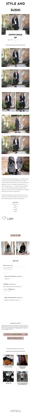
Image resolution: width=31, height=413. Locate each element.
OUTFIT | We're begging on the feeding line (22, 384)
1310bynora (6, 284)
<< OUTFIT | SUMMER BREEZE (13, 334)
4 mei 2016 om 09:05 (12, 284)
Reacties (5, 272)
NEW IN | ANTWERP (8, 366)
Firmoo (27, 184)
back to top (15, 410)
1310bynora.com (11, 289)
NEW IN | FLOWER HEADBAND (22, 367)
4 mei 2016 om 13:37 (19, 276)
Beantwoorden (7, 269)
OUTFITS (15, 232)
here (13, 186)
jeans (16, 207)
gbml (19, 411)
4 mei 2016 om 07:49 (9, 265)
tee (16, 205)
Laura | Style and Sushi (17, 39)
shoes (16, 209)
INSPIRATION (8, 383)
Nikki (4, 265)
